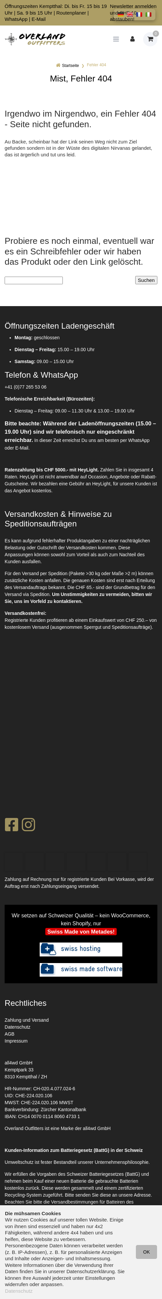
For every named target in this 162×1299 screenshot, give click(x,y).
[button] (121, 15)
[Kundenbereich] (132, 39)
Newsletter (121, 6)
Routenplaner (71, 13)
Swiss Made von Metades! (81, 932)
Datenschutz (17, 1027)
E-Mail (39, 19)
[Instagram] (28, 827)
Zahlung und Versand (27, 1020)
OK (146, 1252)
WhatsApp (16, 19)
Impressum (16, 1041)
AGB (10, 1034)
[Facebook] (11, 827)
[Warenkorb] (150, 39)
